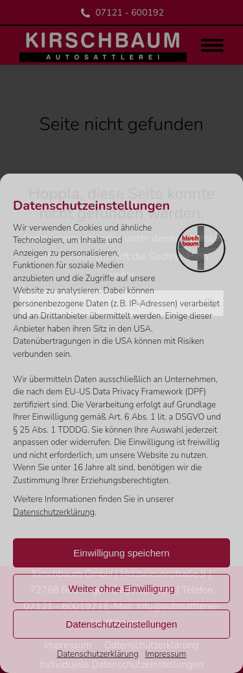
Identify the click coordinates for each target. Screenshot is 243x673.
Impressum (166, 654)
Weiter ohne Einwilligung (122, 588)
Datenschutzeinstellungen (122, 624)
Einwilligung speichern (121, 552)
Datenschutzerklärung (54, 512)
